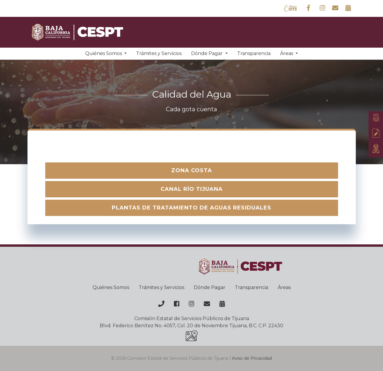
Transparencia (254, 53)
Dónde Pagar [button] (207, 53)
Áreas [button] (287, 53)
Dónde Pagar (209, 287)
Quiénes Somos (111, 287)
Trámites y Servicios (159, 53)
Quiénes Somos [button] (104, 53)
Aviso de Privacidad (252, 358)
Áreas (284, 287)
